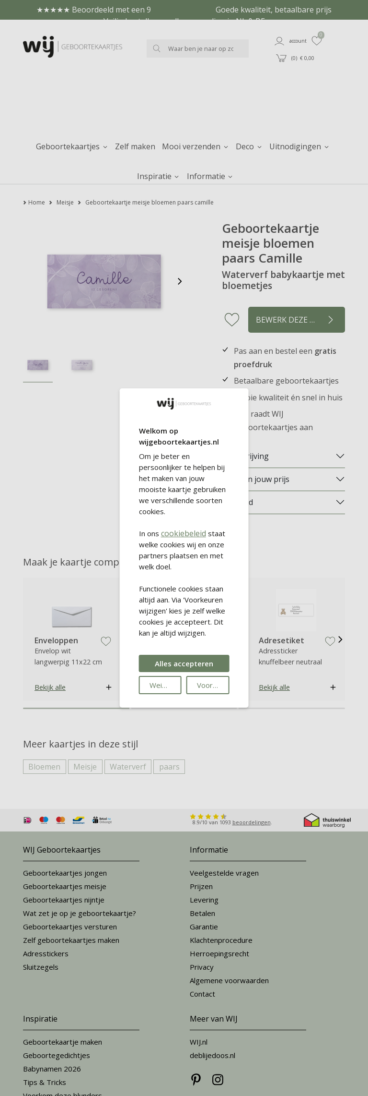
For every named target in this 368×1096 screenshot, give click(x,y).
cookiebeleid (183, 533)
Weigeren (166, 685)
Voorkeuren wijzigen (213, 685)
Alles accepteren (184, 663)
